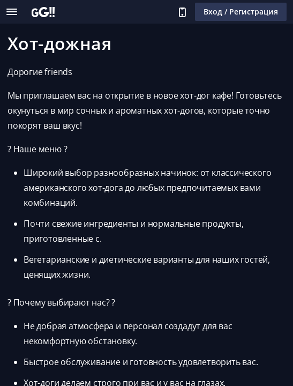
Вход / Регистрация (241, 11)
